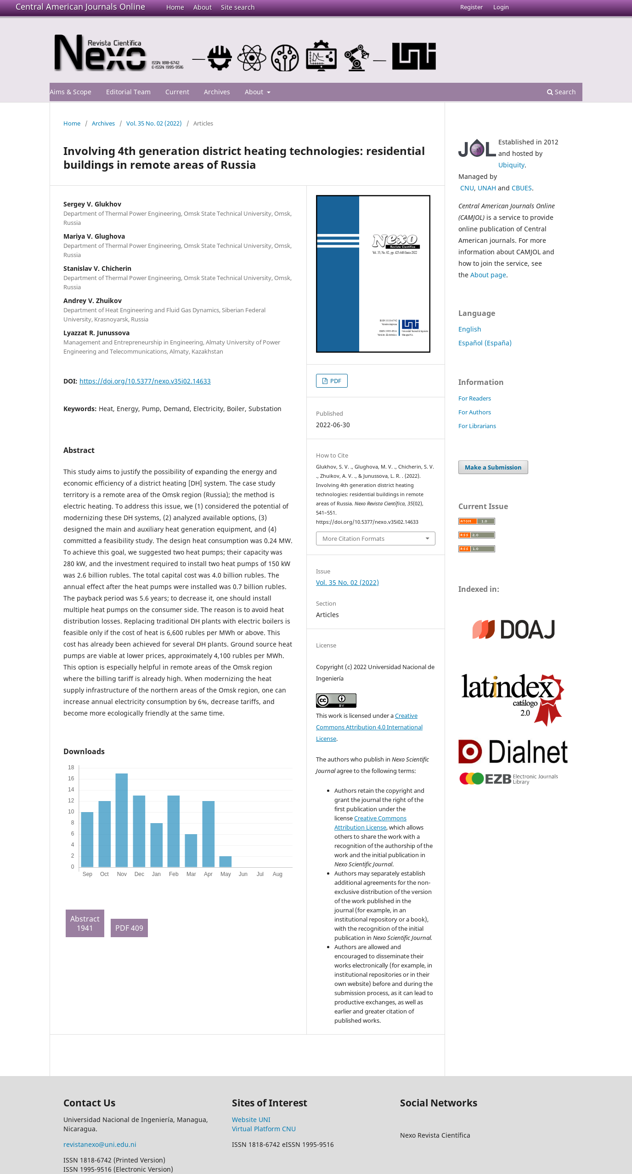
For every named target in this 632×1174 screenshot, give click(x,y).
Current (177, 91)
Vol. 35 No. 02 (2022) (154, 123)
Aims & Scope (70, 91)
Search (561, 91)
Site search (238, 7)
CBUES (522, 187)
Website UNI (251, 1119)
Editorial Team (128, 91)
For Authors (474, 412)
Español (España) (485, 342)
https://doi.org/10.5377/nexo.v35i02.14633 (145, 381)
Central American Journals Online (80, 6)
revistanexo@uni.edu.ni (99, 1144)
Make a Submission (493, 467)
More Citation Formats (353, 538)
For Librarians (477, 426)
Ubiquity (511, 164)
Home (175, 7)
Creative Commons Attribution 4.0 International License (369, 727)
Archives (217, 91)
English (469, 329)
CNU (467, 187)
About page (488, 274)
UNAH (487, 187)
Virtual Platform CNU (264, 1128)
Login (501, 7)
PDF (335, 381)
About (202, 7)
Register (471, 7)
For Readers (474, 398)
